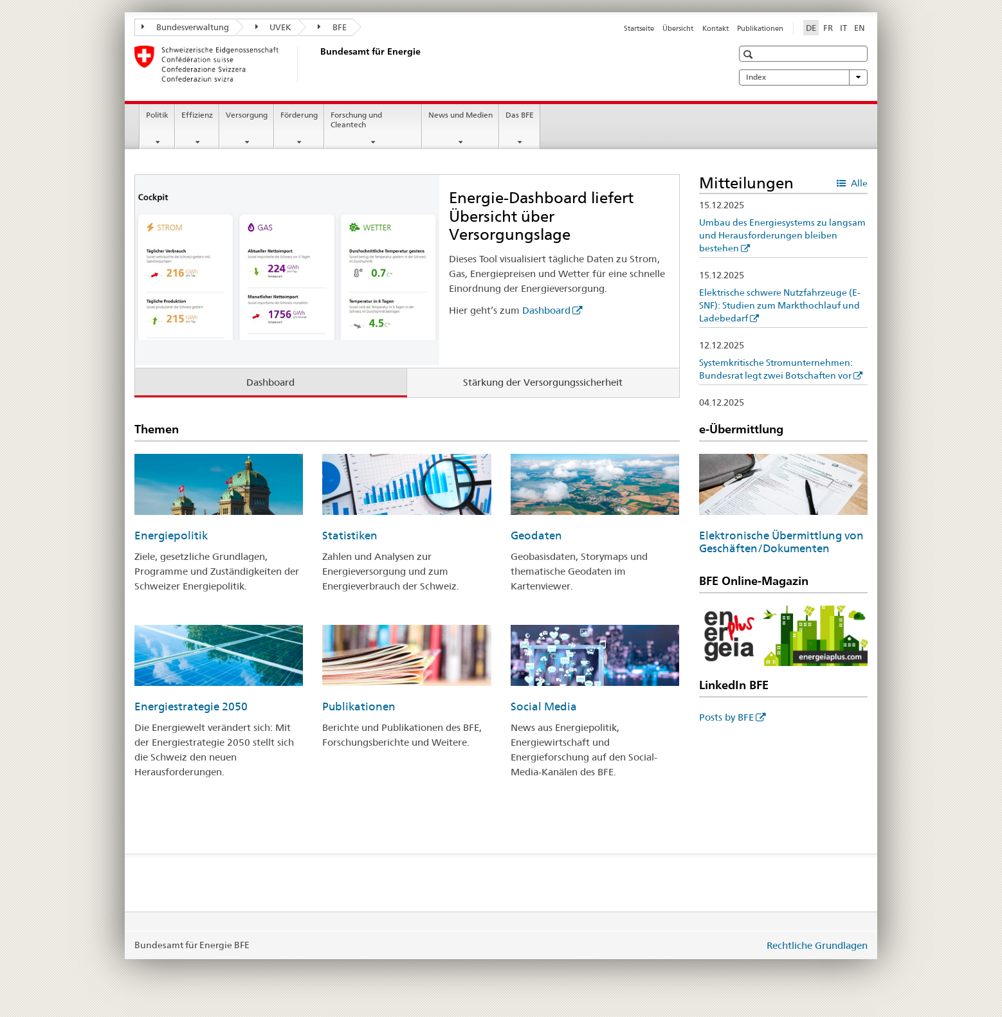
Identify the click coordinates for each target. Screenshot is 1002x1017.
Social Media (544, 706)
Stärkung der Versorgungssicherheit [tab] (543, 382)
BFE (332, 27)
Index (803, 77)
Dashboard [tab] (270, 382)
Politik (157, 115)
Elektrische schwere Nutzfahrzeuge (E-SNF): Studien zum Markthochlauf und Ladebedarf (780, 305)
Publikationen (760, 28)
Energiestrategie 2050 (191, 706)
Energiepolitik (171, 535)
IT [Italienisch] (843, 27)
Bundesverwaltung (185, 27)
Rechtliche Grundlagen (817, 945)
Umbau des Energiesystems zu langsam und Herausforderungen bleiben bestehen (782, 235)
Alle (858, 183)
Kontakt (715, 28)
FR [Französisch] (828, 27)
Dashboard (546, 310)
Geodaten (536, 535)
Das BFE (520, 115)
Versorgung (247, 115)
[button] (749, 54)
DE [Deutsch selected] (811, 27)
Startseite (639, 28)
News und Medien (460, 115)
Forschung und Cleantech (356, 119)
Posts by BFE (726, 717)
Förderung (299, 115)
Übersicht (677, 28)
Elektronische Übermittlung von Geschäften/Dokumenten (781, 542)
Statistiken (350, 535)
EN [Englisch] (859, 27)
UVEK (273, 27)
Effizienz (197, 115)
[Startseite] (317, 64)
